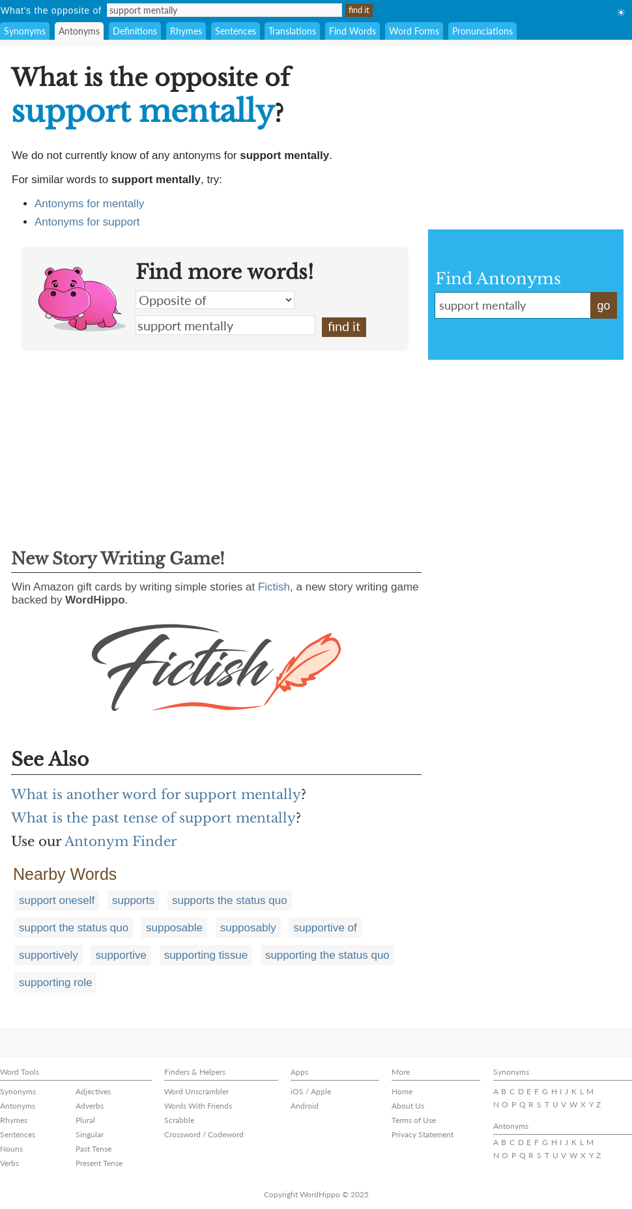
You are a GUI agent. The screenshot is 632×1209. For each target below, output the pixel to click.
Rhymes (186, 30)
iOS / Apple (311, 1091)
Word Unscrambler (196, 1091)
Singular (90, 1134)
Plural (85, 1120)
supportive (120, 955)
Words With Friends (198, 1106)
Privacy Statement (422, 1134)
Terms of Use (414, 1120)
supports (133, 900)
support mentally (225, 325)
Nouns (11, 1149)
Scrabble (179, 1120)
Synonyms (25, 30)
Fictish (274, 587)
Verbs (9, 1163)
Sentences (235, 30)
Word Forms (414, 30)
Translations (292, 30)
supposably (248, 928)
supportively (48, 955)
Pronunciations (482, 30)
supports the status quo (229, 900)
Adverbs (90, 1106)
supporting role (55, 982)
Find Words (352, 30)
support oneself (56, 900)
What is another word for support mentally (156, 794)
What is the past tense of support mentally (153, 818)
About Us (408, 1106)
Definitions (135, 30)
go (603, 305)
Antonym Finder (121, 841)
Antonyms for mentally (89, 203)
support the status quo (73, 928)
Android (305, 1106)
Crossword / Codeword (204, 1134)
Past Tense (93, 1149)
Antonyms (79, 30)
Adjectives (93, 1091)
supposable (174, 928)
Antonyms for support (87, 222)
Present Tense (99, 1163)
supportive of (324, 928)
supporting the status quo (327, 955)
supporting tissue (206, 955)
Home (402, 1091)
